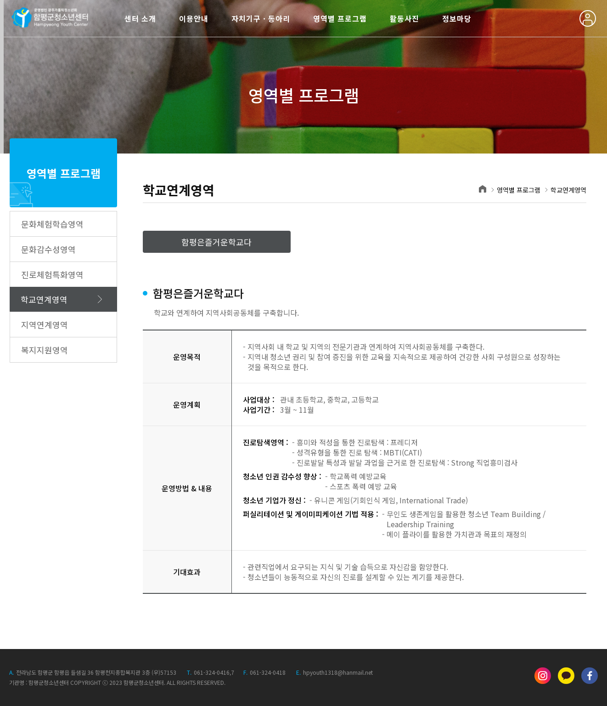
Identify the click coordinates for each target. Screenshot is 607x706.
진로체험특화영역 (52, 274)
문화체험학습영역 (52, 224)
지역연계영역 (44, 324)
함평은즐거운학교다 (216, 242)
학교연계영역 (44, 299)
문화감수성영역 (48, 249)
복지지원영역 (44, 350)
